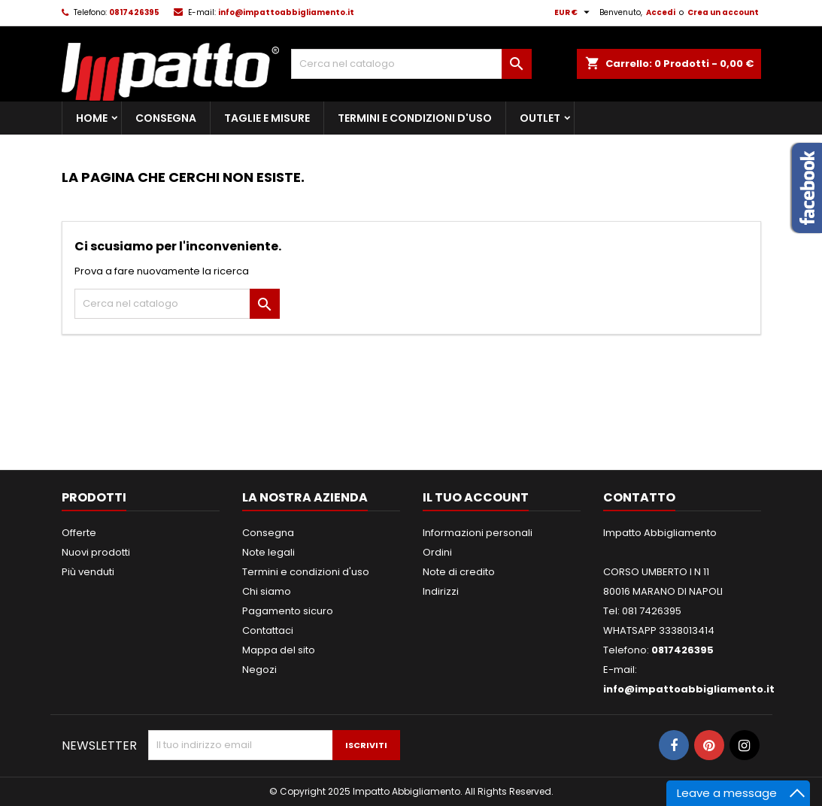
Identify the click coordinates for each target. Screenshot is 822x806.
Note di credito (459, 572)
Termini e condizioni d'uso (415, 118)
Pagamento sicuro (287, 611)
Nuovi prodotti (96, 552)
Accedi (660, 12)
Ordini (437, 552)
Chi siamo (266, 591)
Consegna (165, 118)
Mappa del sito (278, 650)
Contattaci (267, 630)
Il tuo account (476, 497)
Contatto (639, 497)
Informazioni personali (477, 533)
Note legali (268, 552)
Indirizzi (441, 591)
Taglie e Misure (267, 118)
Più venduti (88, 572)
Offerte (79, 533)
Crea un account (723, 12)
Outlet (540, 118)
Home (92, 118)
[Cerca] (411, 64)
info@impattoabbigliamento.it (286, 12)
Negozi (259, 669)
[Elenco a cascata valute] (573, 13)
